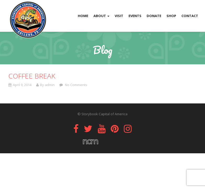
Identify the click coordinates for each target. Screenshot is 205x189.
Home (83, 15)
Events (135, 15)
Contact (189, 15)
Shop (171, 15)
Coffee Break (31, 76)
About (101, 15)
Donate (154, 15)
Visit (119, 15)
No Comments (75, 84)
